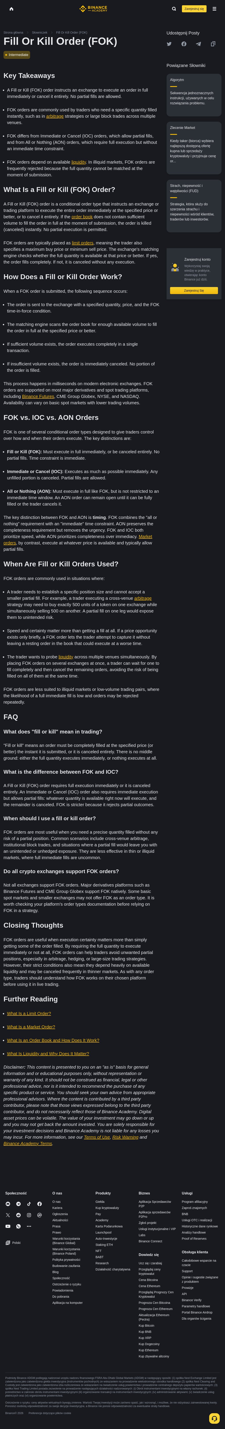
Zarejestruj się (194, 9)
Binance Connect (150, 1241)
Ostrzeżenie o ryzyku (66, 1284)
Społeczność (61, 1278)
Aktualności (60, 1220)
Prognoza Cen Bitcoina (154, 1302)
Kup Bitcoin (146, 1325)
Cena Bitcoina (148, 1280)
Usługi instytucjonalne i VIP (157, 1229)
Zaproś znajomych (194, 1208)
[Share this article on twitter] (169, 44)
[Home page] (93, 8)
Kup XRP (145, 1338)
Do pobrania (60, 1296)
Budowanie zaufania (66, 1266)
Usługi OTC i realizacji (197, 1220)
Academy (102, 1220)
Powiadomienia (62, 1290)
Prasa (56, 1226)
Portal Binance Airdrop (197, 1312)
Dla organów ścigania (196, 1318)
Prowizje (188, 1288)
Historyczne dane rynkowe (200, 1226)
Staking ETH (104, 1245)
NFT (99, 1251)
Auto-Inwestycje (106, 1238)
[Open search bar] (173, 9)
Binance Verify (192, 1300)
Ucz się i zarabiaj (150, 1263)
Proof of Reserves (194, 1238)
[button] (214, 8)
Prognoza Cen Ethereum (155, 1309)
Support (187, 1271)
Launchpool (103, 1232)
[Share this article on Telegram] (198, 44)
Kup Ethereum (148, 1350)
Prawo (56, 1232)
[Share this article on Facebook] (184, 44)
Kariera (57, 1208)
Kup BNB (145, 1331)
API (184, 1294)
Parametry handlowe (196, 1306)
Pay (98, 1214)
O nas (56, 1201)
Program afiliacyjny (195, 1201)
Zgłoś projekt (147, 1223)
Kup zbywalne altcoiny (154, 1356)
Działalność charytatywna (113, 1269)
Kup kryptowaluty (107, 1208)
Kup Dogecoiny (149, 1344)
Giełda (100, 1201)
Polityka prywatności (66, 1259)
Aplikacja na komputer (67, 1302)
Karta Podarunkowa (109, 1226)
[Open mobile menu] (214, 9)
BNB (185, 1214)
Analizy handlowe (194, 1232)
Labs (142, 1235)
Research (102, 1263)
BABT (100, 1257)
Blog (55, 1272)
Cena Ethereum (149, 1286)
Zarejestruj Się (194, 290)
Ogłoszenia (60, 1214)
